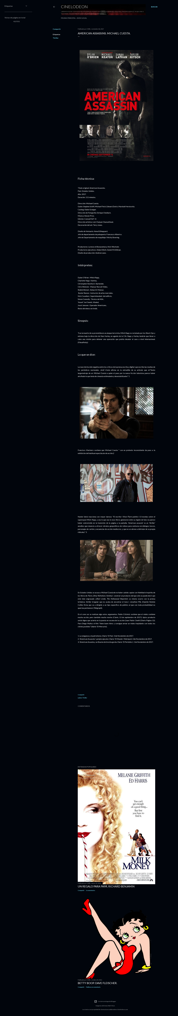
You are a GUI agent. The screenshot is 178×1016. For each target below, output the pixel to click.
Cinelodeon (74, 6)
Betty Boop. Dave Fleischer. (97, 983)
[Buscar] (154, 7)
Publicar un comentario (93, 987)
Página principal (68, 18)
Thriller (55, 38)
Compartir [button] (57, 29)
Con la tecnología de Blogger (105, 1001)
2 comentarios (90, 890)
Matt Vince (111, 1006)
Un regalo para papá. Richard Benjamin (106, 886)
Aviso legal (82, 18)
